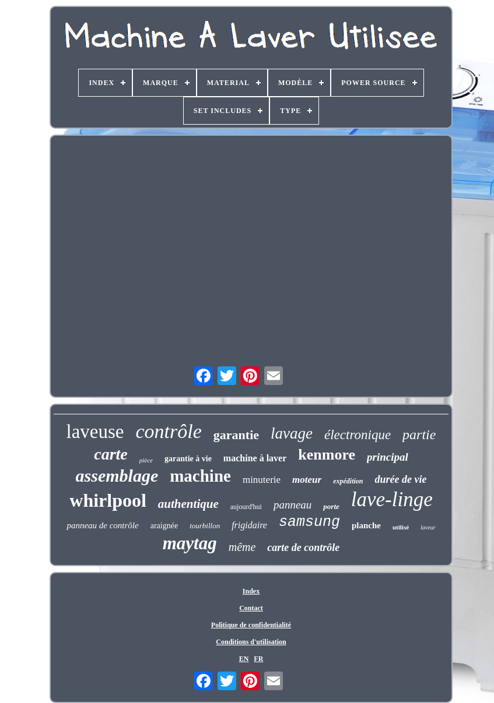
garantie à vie (188, 458)
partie (419, 434)
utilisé (401, 527)
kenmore (326, 454)
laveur (428, 527)
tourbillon (205, 525)
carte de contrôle (303, 547)
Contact (251, 608)
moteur (306, 479)
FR (258, 659)
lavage (292, 433)
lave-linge (392, 499)
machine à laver (254, 458)
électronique (357, 435)
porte (331, 506)
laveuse (95, 431)
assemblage (117, 475)
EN (244, 659)
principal (387, 457)
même (242, 547)
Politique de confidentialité (251, 625)
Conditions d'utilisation (251, 642)
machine (200, 476)
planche (366, 525)
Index (251, 591)
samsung (309, 522)
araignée (164, 525)
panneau (292, 505)
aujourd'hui (246, 507)
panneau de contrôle (102, 525)
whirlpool (107, 500)
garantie (236, 435)
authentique (188, 504)
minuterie (262, 479)
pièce (146, 460)
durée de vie (400, 479)
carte (111, 454)
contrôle (169, 431)
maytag (190, 543)
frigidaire (249, 525)
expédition (348, 481)
